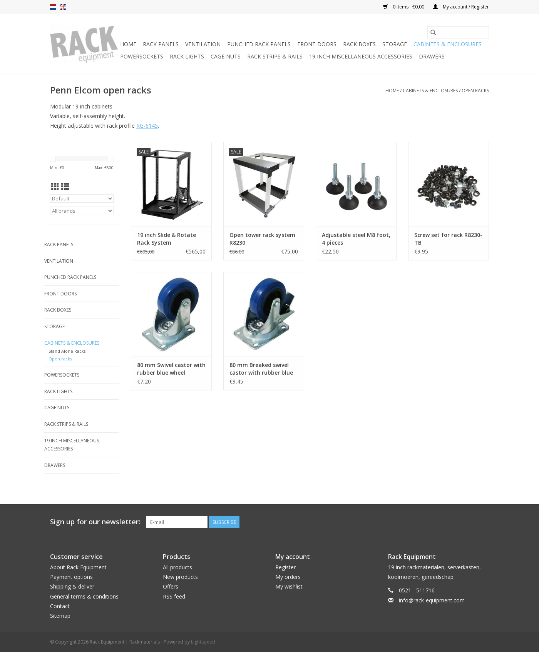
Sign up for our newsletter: (95, 522)
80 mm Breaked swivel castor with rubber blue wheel (261, 369)
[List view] (65, 186)
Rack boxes (359, 44)
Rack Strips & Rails (275, 56)
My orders (288, 576)
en (63, 7)
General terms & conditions (84, 596)
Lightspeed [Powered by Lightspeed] (203, 642)
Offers (170, 586)
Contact (60, 606)
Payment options (71, 576)
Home (128, 44)
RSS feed (174, 596)
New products (180, 576)
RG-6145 (147, 125)
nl (53, 7)
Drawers (432, 56)
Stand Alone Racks (67, 351)
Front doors (316, 44)
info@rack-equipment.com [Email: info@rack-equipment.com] (432, 600)
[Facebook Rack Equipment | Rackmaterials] (483, 522)
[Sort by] (82, 198)
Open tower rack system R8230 (262, 238)
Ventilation (203, 44)
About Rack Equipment (78, 567)
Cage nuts (226, 56)
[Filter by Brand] (82, 211)
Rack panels (161, 44)
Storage (394, 44)
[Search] (458, 32)
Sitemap (60, 615)
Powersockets (141, 56)
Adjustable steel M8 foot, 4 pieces (356, 238)
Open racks (475, 90)
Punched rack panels (259, 44)
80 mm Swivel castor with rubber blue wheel (171, 368)
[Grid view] (55, 186)
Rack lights (187, 56)
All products (177, 567)
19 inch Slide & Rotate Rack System (166, 238)
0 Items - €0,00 (404, 6)
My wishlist (289, 586)
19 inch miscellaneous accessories (360, 56)
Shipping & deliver (72, 586)
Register (285, 567)
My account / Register (461, 6)
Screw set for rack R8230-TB (448, 238)
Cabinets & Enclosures (447, 44)
